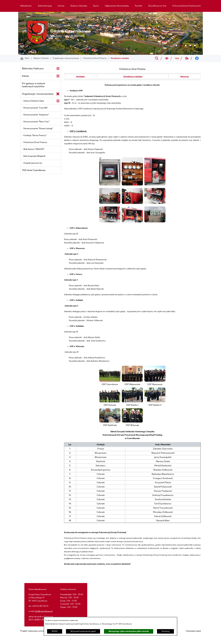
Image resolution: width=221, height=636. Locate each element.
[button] (109, 185)
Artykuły (80, 76)
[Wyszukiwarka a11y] (167, 58)
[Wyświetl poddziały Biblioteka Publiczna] (58, 68)
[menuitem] (26, 6)
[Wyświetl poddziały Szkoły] (58, 76)
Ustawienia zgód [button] (193, 631)
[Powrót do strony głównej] (24, 58)
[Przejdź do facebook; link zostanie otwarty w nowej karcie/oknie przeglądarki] (197, 58)
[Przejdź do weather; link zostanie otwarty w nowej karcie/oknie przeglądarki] (187, 58)
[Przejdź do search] (156, 58)
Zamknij (165, 631)
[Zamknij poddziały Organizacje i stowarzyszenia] (58, 94)
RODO (55, 631)
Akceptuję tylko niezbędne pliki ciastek (129, 631)
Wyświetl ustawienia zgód (83, 631)
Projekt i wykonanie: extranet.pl (34, 631)
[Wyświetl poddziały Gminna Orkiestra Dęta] (58, 101)
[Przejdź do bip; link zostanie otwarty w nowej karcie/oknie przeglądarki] (177, 58)
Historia (184, 76)
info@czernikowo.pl (44, 611)
